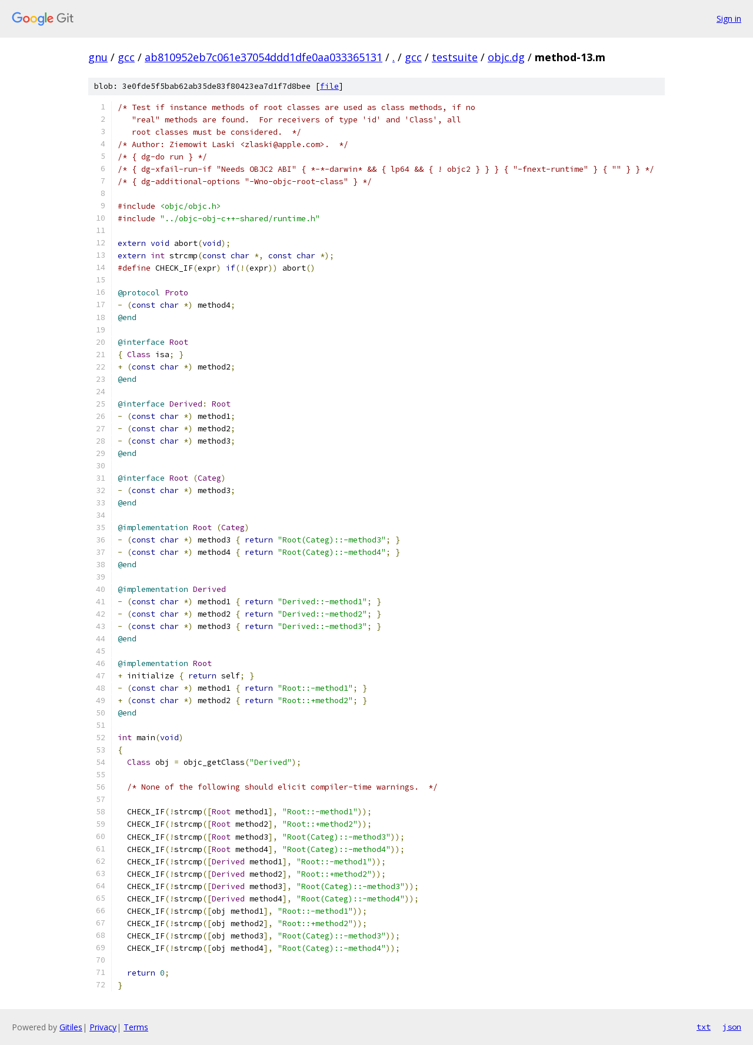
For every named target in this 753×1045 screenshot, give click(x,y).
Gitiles (70, 1027)
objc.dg (506, 57)
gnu (98, 57)
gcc (126, 57)
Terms (136, 1027)
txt (704, 1026)
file (329, 86)
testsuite (455, 57)
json (731, 1026)
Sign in (729, 18)
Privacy (102, 1027)
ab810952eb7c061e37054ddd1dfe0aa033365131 (263, 57)
